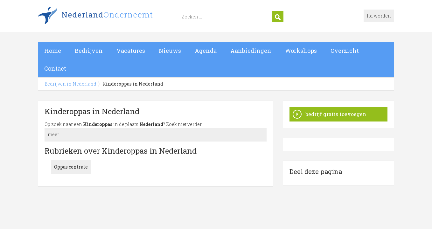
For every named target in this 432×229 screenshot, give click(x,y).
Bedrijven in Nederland (117, 16)
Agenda (206, 50)
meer (53, 134)
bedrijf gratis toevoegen (335, 114)
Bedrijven (89, 50)
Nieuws (170, 50)
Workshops (301, 50)
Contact (55, 68)
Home (52, 50)
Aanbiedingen (250, 50)
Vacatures (130, 50)
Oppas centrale (71, 167)
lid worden (379, 16)
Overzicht (345, 50)
